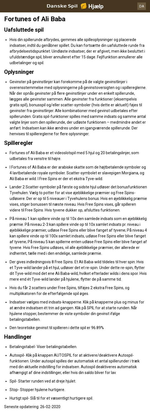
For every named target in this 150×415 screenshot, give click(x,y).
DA (141, 6)
